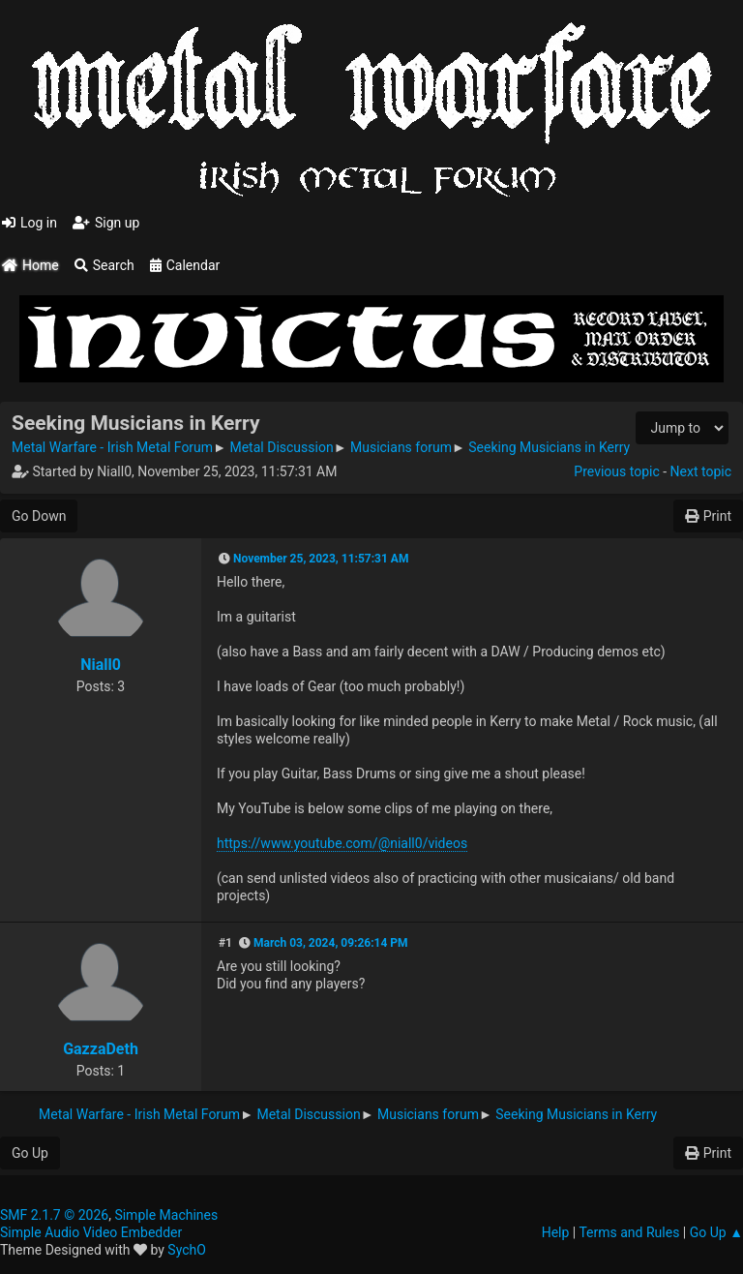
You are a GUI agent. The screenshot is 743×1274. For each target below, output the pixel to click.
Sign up (106, 222)
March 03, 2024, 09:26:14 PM (330, 943)
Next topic (700, 471)
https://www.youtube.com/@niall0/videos (342, 843)
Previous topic (616, 471)
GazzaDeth (100, 1049)
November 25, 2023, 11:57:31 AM (320, 558)
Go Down (39, 516)
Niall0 (100, 664)
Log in (29, 222)
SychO (186, 1250)
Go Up (30, 1153)
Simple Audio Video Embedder (91, 1232)
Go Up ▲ (716, 1232)
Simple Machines (166, 1215)
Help (556, 1232)
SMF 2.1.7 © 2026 (54, 1215)
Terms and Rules (629, 1232)
